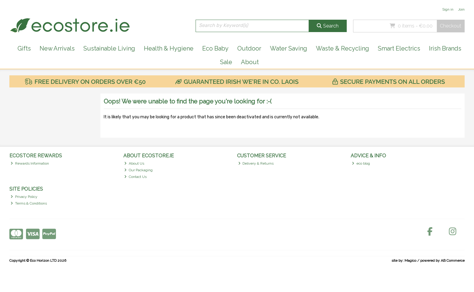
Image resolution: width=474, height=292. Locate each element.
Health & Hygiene (168, 48)
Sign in (447, 9)
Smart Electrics (399, 48)
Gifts (24, 48)
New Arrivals (57, 48)
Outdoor (249, 48)
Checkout (450, 26)
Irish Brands (445, 48)
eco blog (361, 163)
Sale (226, 62)
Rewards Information (30, 163)
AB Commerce (453, 260)
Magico (410, 260)
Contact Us (135, 177)
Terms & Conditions (29, 203)
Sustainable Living (109, 48)
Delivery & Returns (256, 163)
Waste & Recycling (342, 48)
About (250, 62)
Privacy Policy (24, 197)
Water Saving (288, 48)
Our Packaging (138, 170)
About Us (134, 163)
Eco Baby (215, 48)
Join (461, 9)
